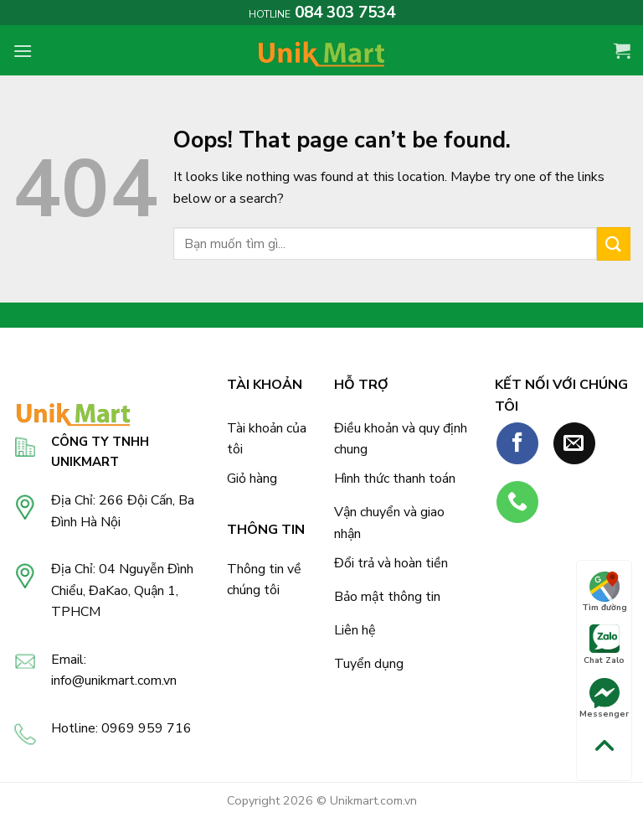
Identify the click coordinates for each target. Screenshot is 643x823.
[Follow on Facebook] (517, 443)
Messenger (604, 699)
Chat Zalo (604, 645)
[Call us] (517, 502)
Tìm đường (604, 592)
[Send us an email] (574, 443)
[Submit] (613, 243)
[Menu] (23, 50)
